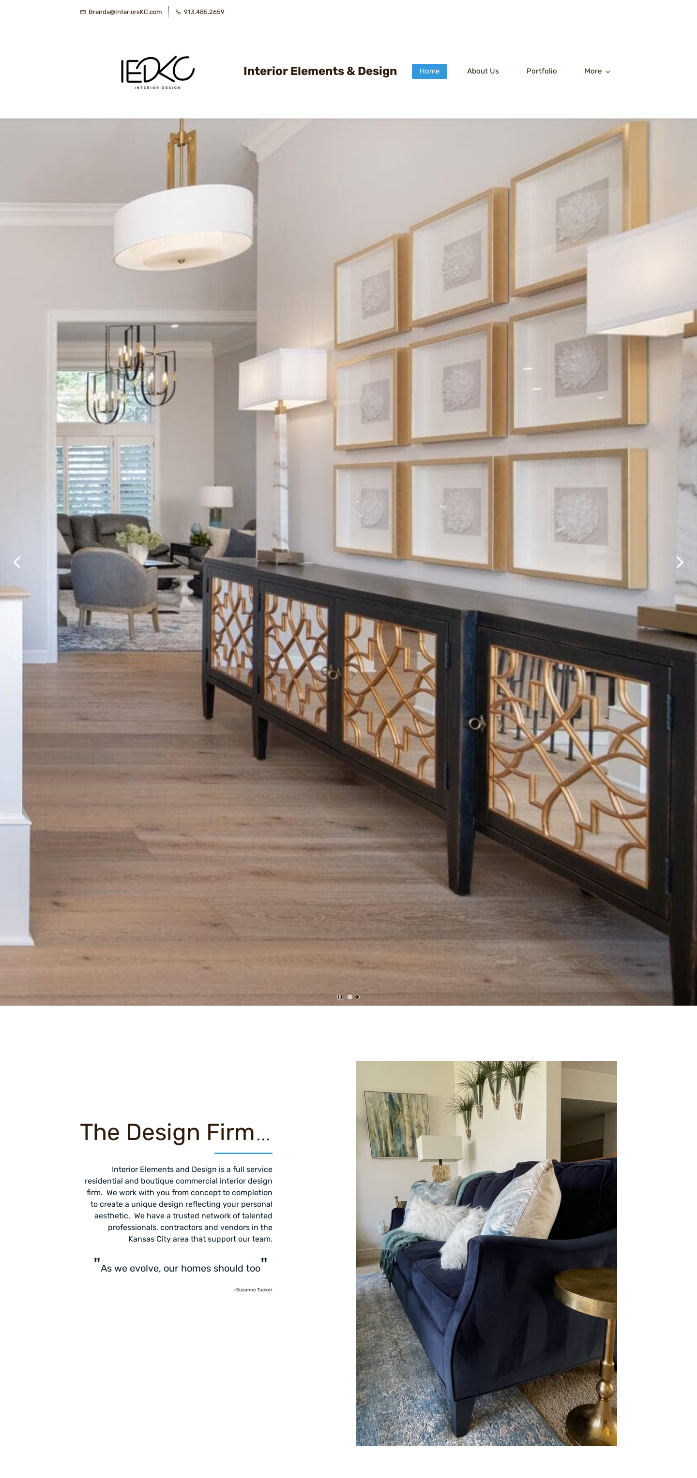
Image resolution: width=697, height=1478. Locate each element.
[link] (486, 1067)
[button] (17, 562)
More (597, 71)
